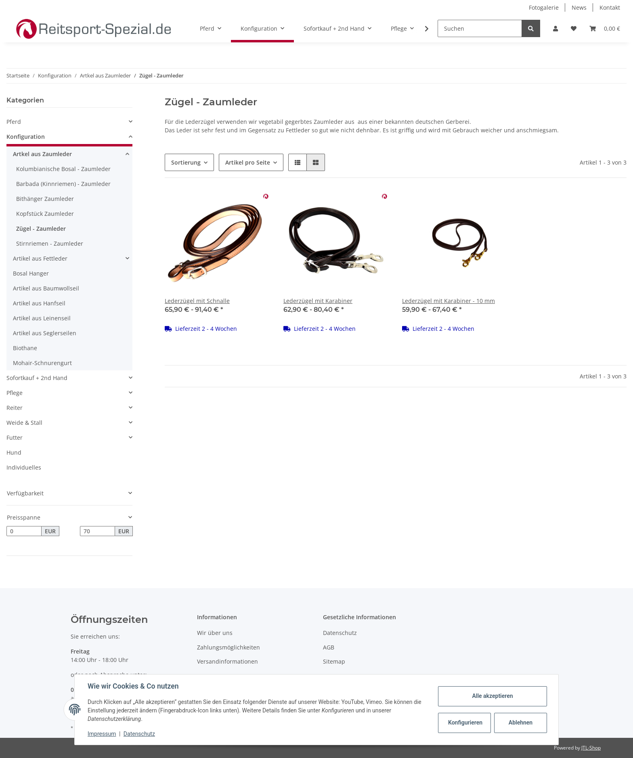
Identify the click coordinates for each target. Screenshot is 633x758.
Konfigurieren (465, 722)
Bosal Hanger (31, 273)
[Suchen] (480, 28)
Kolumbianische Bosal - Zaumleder (63, 169)
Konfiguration (25, 136)
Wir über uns (215, 633)
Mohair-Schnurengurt (42, 363)
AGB (328, 647)
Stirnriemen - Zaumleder (49, 243)
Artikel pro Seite (247, 162)
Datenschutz (340, 633)
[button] (555, 28)
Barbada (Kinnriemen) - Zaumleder (63, 184)
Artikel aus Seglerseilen (44, 333)
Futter (14, 437)
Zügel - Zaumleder (41, 228)
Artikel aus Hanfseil (39, 303)
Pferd (13, 121)
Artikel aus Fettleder (40, 258)
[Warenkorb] (605, 28)
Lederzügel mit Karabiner (317, 301)
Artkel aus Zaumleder (42, 154)
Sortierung (186, 162)
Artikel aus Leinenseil (42, 318)
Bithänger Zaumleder (45, 199)
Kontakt (609, 7)
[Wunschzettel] (573, 28)
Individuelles (23, 467)
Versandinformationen (227, 661)
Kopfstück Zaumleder (45, 213)
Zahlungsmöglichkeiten (228, 647)
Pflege (14, 393)
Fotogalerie (544, 7)
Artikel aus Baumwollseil (46, 288)
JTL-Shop (591, 747)
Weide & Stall (24, 422)
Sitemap (334, 661)
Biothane (25, 348)
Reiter (14, 407)
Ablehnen (520, 722)
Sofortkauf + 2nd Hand (36, 378)
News (579, 7)
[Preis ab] (24, 531)
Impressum (102, 734)
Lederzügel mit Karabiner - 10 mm (448, 301)
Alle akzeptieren (492, 696)
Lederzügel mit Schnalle (197, 301)
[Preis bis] (97, 531)
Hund (13, 452)
